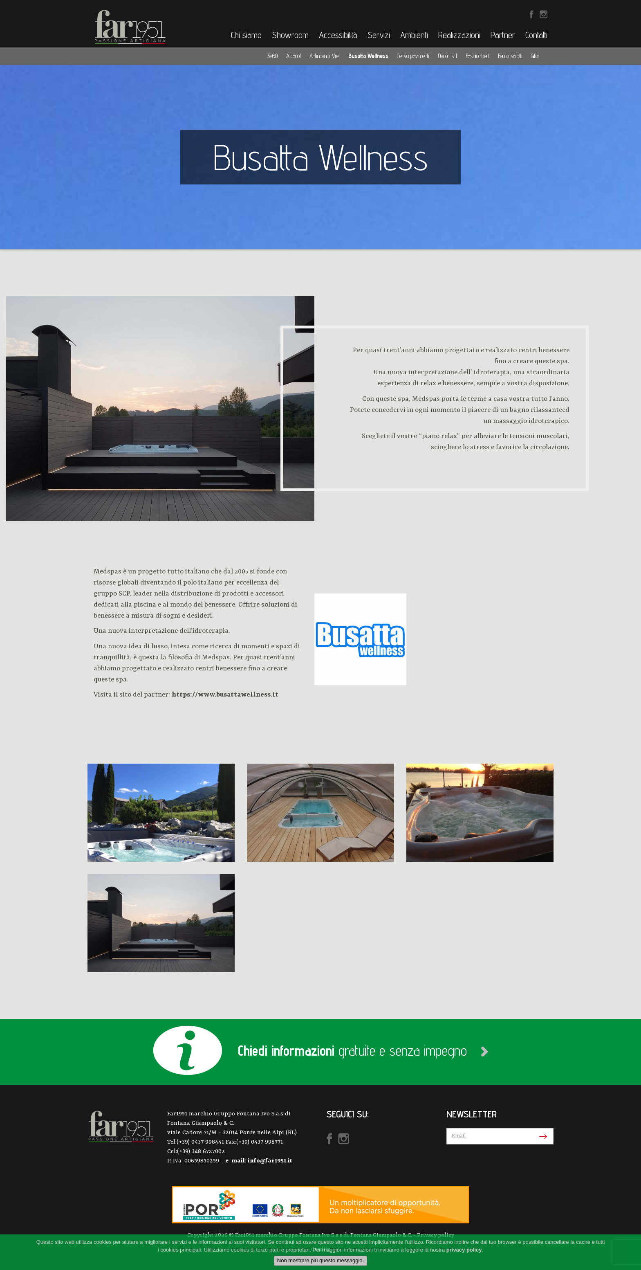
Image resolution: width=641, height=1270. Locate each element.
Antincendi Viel (324, 55)
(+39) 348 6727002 (201, 1151)
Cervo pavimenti (413, 55)
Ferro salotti (510, 55)
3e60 (272, 55)
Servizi (379, 34)
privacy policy (464, 1250)
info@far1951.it (270, 1161)
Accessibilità (338, 34)
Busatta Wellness (368, 55)
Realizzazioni (459, 34)
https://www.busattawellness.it (225, 695)
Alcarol (293, 55)
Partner (503, 34)
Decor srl (447, 55)
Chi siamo (246, 34)
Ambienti (414, 34)
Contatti (536, 34)
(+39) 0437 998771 (259, 1142)
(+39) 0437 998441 (201, 1142)
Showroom (290, 34)
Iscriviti (541, 1136)
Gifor (535, 55)
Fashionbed (477, 55)
